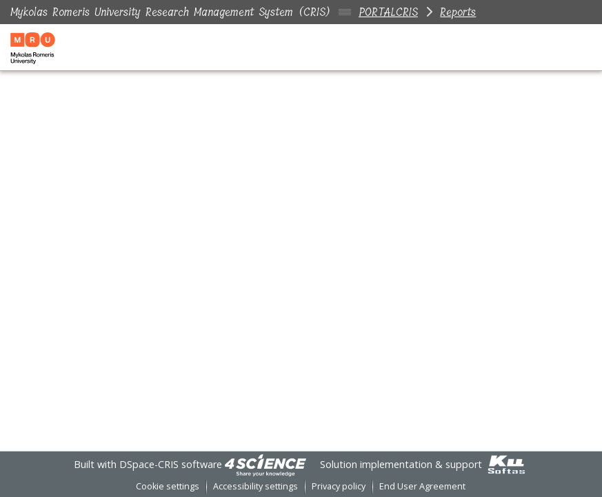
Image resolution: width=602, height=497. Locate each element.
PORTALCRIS (388, 12)
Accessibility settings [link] (255, 486)
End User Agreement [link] (422, 486)
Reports (458, 12)
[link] (265, 464)
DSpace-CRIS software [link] (170, 464)
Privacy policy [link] (338, 486)
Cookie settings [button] (167, 486)
